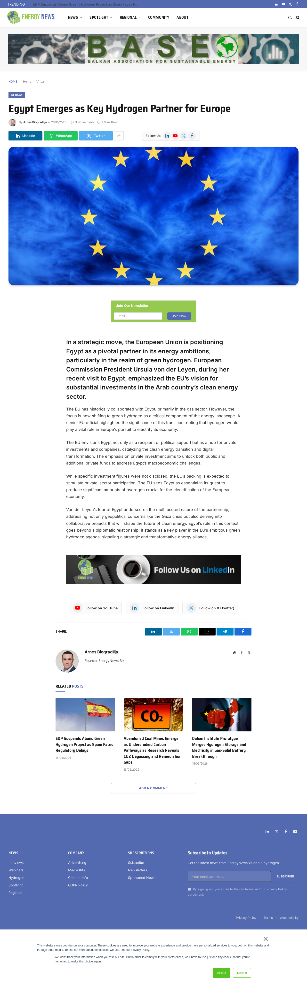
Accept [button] (221, 973)
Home (27, 81)
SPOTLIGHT (98, 17)
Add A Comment (153, 788)
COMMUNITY (159, 17)
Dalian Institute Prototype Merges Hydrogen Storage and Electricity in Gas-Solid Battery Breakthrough (219, 747)
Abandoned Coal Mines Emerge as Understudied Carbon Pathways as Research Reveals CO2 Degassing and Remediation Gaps (152, 750)
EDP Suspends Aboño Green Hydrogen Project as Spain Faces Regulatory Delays (87, 4)
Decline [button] (242, 973)
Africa (40, 81)
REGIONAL (128, 17)
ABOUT (182, 17)
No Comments (82, 122)
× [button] (265, 939)
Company (76, 853)
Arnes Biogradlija (35, 122)
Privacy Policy (277, 889)
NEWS (73, 17)
